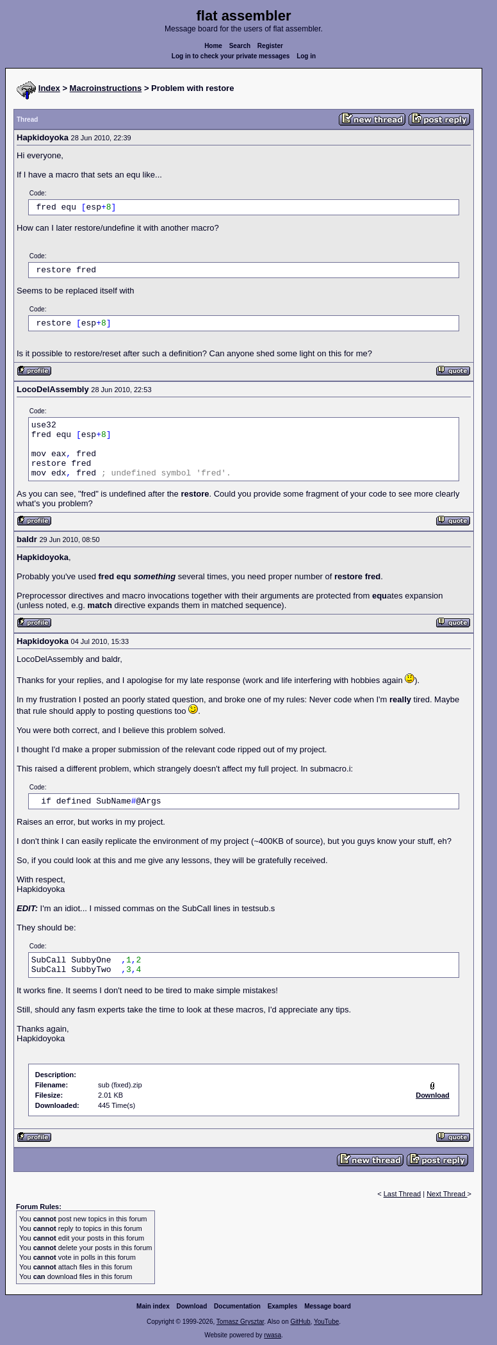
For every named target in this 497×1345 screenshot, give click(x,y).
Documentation (237, 1306)
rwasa (272, 1335)
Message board (327, 1306)
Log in (306, 56)
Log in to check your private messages (231, 56)
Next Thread (447, 1194)
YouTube (326, 1321)
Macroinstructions (106, 88)
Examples (283, 1306)
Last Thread (402, 1194)
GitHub (300, 1321)
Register (270, 45)
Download (192, 1306)
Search (239, 45)
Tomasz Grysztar (240, 1321)
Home (213, 45)
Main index (153, 1306)
